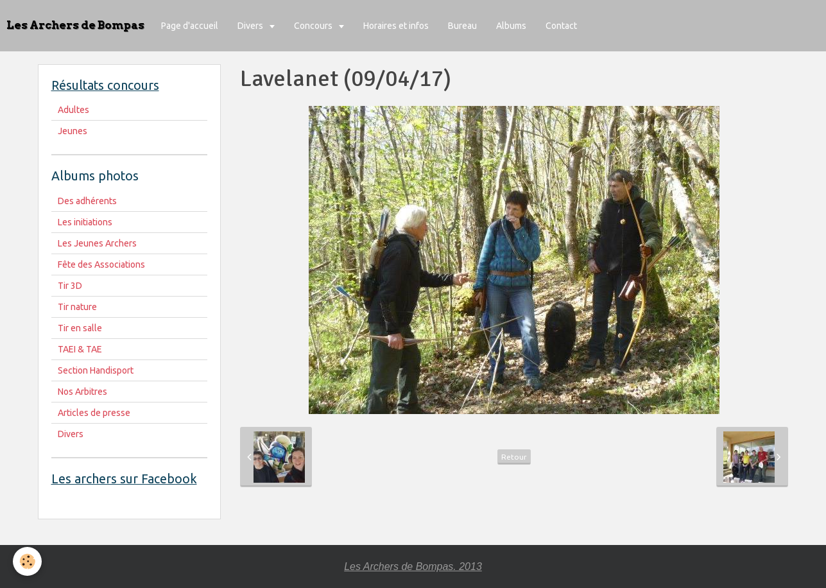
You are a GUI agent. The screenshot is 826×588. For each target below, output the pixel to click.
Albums (511, 26)
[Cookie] (27, 561)
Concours (314, 26)
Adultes (73, 110)
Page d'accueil (189, 26)
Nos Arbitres (82, 391)
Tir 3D (70, 286)
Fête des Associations (101, 264)
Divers (251, 26)
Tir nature (77, 307)
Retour (514, 457)
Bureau (462, 26)
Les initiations (85, 222)
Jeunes (72, 131)
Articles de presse (94, 413)
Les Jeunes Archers (97, 243)
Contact (561, 26)
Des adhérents (87, 201)
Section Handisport (95, 370)
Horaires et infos (396, 26)
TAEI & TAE (80, 349)
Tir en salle (80, 328)
